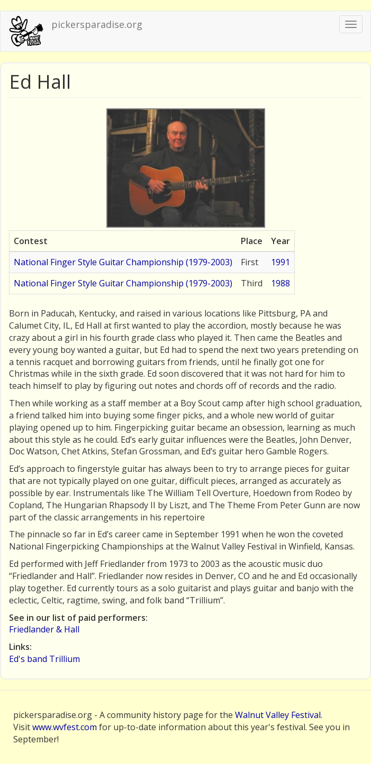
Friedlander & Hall (44, 629)
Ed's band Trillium (44, 659)
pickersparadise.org (96, 24)
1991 (280, 262)
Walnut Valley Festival (278, 715)
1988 (280, 283)
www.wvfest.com (64, 727)
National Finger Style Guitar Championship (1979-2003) (123, 262)
